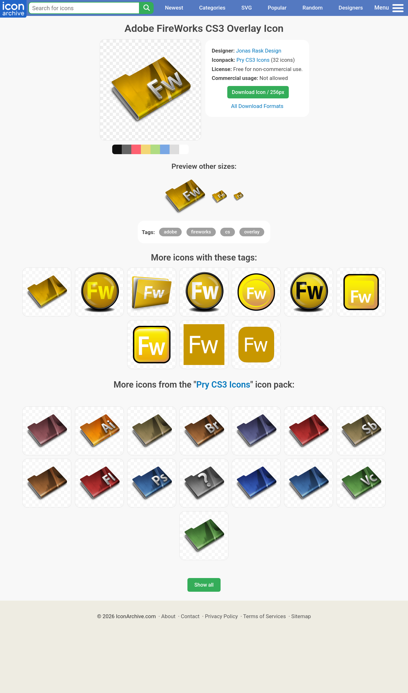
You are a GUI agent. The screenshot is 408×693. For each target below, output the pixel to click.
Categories (212, 7)
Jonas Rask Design (258, 50)
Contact (190, 616)
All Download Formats (257, 106)
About (168, 616)
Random (312, 7)
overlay (251, 232)
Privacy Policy (221, 616)
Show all (204, 585)
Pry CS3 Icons (253, 60)
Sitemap (301, 616)
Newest (174, 7)
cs (227, 232)
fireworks (201, 232)
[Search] (146, 8)
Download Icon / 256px (258, 92)
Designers (351, 7)
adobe (170, 232)
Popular (277, 7)
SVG (246, 7)
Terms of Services (264, 616)
